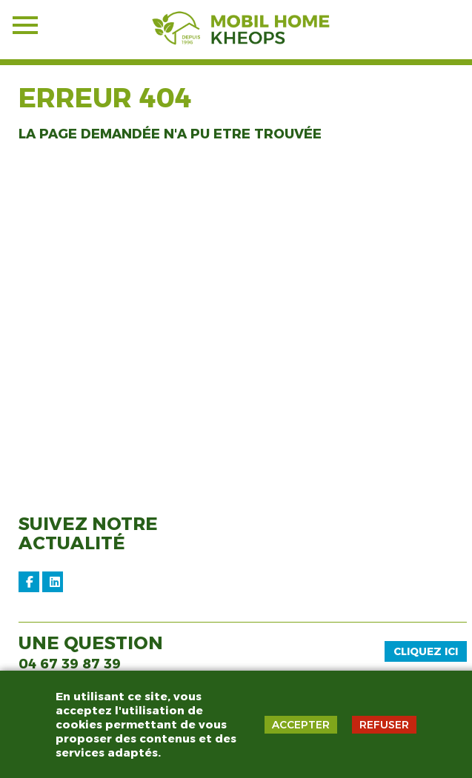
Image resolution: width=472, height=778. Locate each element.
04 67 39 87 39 (70, 664)
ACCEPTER (301, 724)
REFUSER (384, 724)
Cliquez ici (425, 651)
